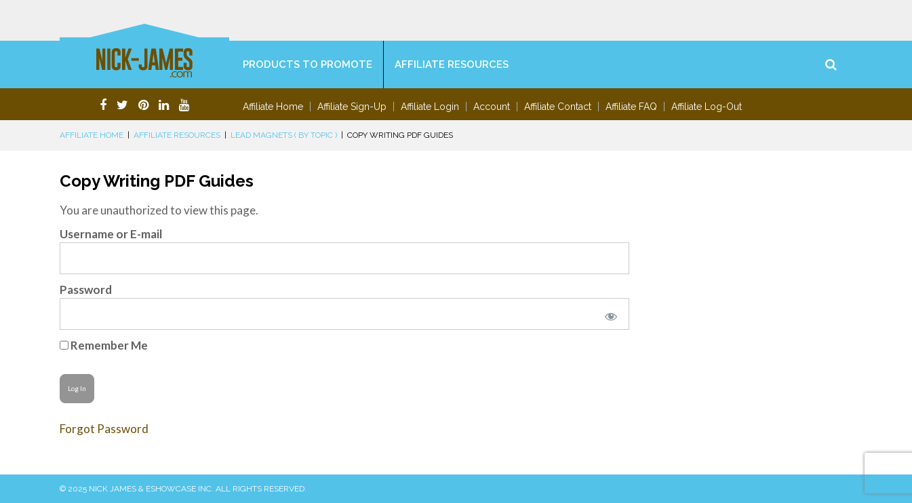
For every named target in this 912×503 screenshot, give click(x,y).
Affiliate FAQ (631, 106)
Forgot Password (104, 429)
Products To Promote (307, 64)
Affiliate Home (273, 106)
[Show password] (608, 314)
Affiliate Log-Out (706, 106)
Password (86, 289)
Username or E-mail (111, 234)
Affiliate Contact (557, 106)
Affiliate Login (430, 106)
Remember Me (104, 345)
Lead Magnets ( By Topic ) (284, 135)
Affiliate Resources (452, 64)
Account (491, 106)
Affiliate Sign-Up (351, 106)
